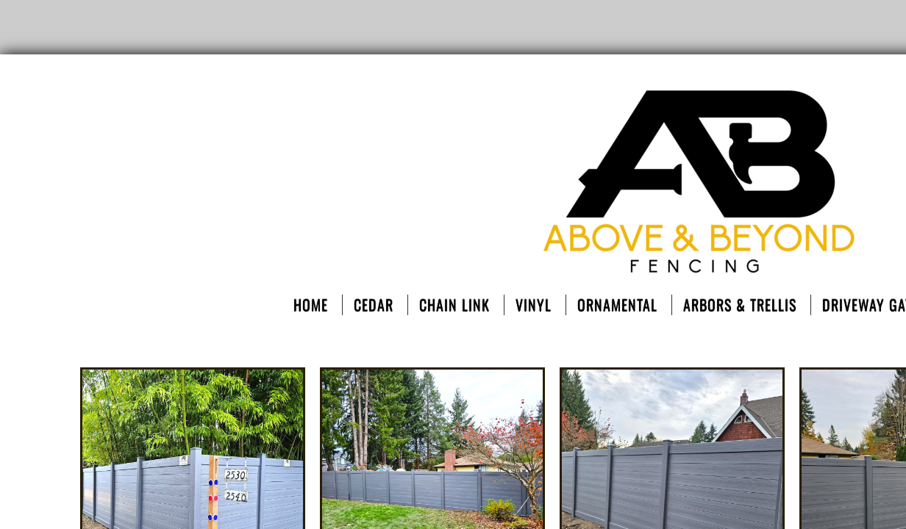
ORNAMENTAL (617, 305)
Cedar (373, 305)
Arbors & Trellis (739, 305)
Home (310, 305)
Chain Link (454, 305)
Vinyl (534, 305)
